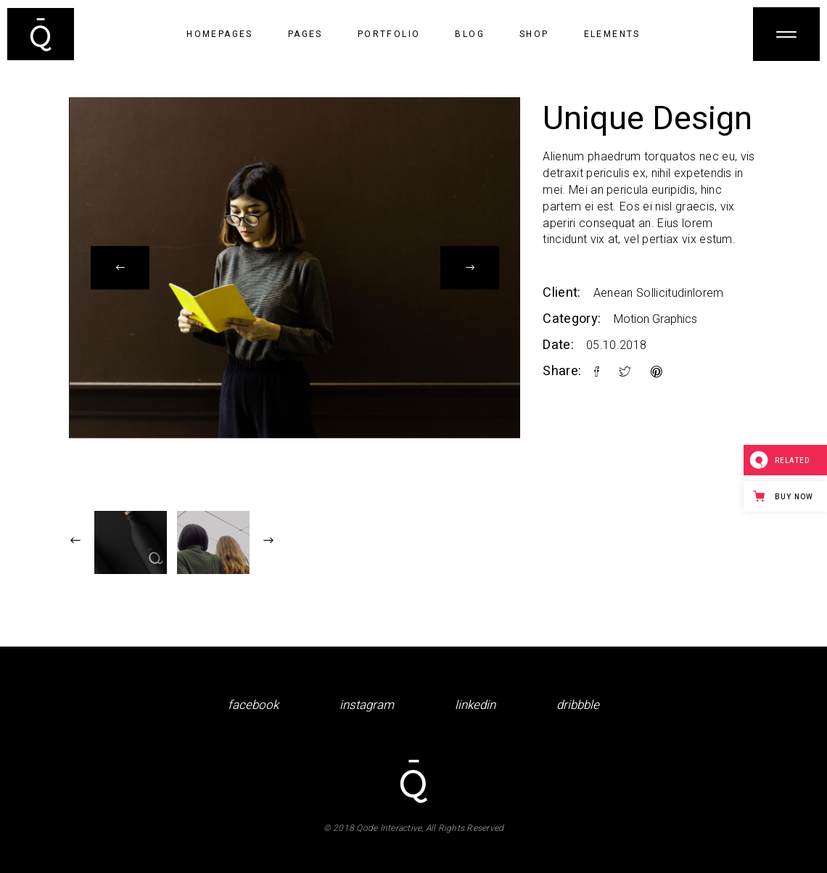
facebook (253, 705)
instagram (367, 705)
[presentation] (120, 268)
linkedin (475, 705)
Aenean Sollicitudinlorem (658, 293)
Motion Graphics (655, 319)
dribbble (577, 705)
